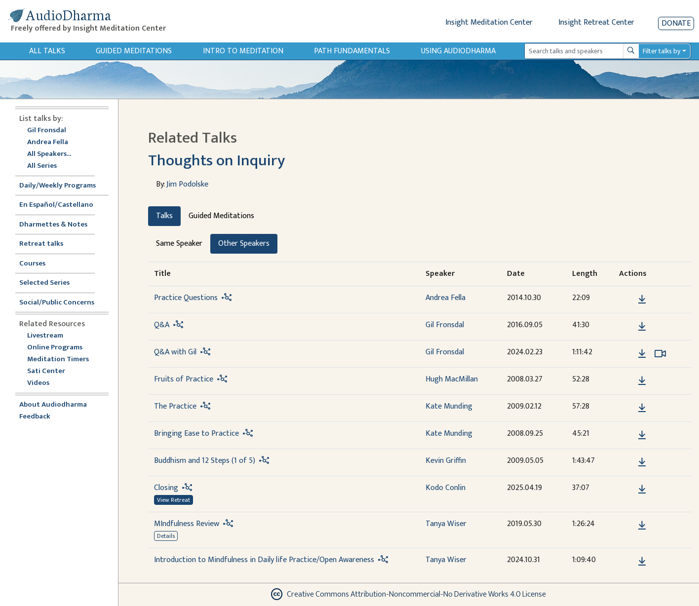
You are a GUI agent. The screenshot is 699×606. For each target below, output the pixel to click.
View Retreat (173, 500)
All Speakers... (49, 154)
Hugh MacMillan (452, 379)
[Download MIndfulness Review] (642, 525)
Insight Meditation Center (489, 22)
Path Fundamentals (352, 51)
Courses (32, 263)
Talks (164, 216)
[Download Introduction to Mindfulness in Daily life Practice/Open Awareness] (642, 561)
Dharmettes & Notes (53, 224)
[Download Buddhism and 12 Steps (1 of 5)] (642, 462)
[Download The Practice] (642, 408)
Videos (43, 383)
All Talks (47, 51)
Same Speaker (179, 243)
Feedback (34, 416)
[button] (627, 298)
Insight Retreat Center (596, 22)
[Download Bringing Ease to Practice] (642, 435)
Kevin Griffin (446, 460)
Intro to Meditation (243, 51)
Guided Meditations (134, 51)
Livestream (45, 335)
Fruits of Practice (183, 379)
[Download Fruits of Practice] (642, 381)
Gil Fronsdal (46, 130)
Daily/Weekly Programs (62, 185)
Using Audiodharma (458, 51)
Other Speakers (244, 243)
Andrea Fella (47, 142)
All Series (42, 166)
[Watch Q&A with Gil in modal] (660, 354)
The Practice (175, 406)
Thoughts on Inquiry (216, 161)
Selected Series (50, 283)
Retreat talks (41, 244)
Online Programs (54, 347)
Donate (676, 23)
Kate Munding (449, 406)
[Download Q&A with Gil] (642, 353)
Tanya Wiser (446, 523)
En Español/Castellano (56, 205)
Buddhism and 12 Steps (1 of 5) (204, 460)
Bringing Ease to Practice (196, 433)
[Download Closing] (642, 489)
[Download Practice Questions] (642, 299)
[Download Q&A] (642, 326)
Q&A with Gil (175, 352)
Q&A (161, 325)
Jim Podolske (187, 184)
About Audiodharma (53, 405)
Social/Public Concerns (56, 302)
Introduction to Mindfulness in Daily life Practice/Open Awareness (264, 560)
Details (166, 536)
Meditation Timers (58, 359)
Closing (166, 487)
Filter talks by (661, 51)
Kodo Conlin (446, 487)
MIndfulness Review (186, 523)
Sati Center (46, 371)
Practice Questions (186, 297)
